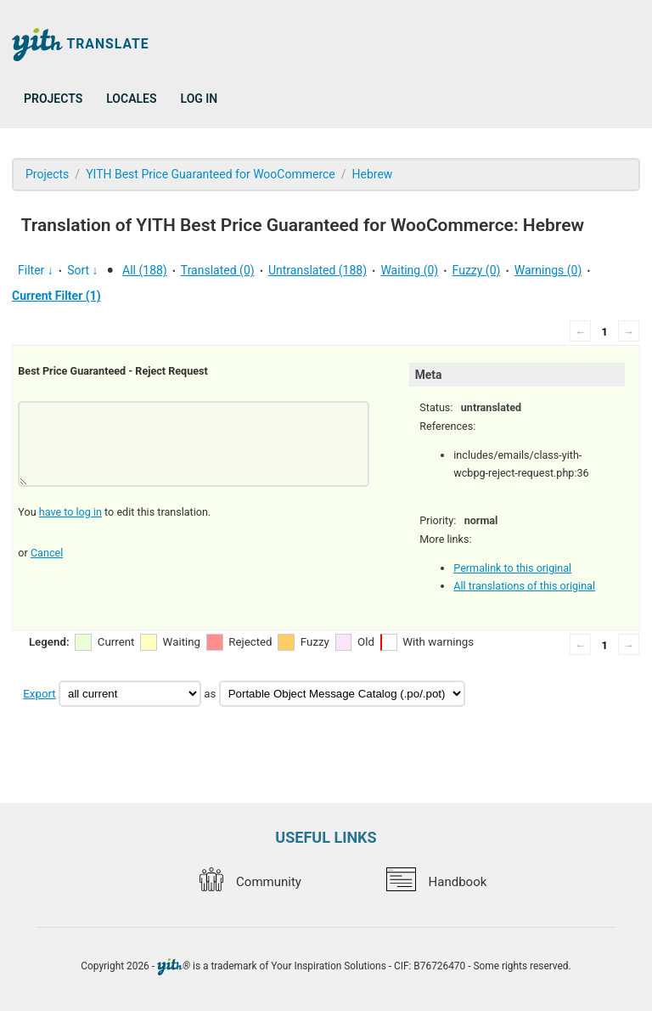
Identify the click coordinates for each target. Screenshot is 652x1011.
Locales (131, 98)
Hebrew (372, 174)
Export (39, 693)
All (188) (144, 270)
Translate (80, 44)
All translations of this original (524, 585)
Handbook (436, 882)
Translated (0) (218, 270)
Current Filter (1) (56, 295)
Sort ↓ (82, 270)
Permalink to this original (512, 568)
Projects (53, 98)
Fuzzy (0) (476, 270)
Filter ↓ (35, 270)
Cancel (47, 552)
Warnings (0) (548, 270)
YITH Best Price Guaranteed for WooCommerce (210, 174)
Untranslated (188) (317, 270)
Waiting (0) (409, 270)
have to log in (70, 512)
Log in (199, 98)
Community (250, 882)
